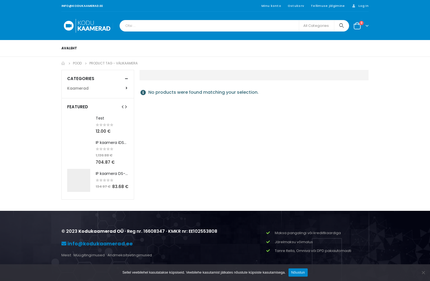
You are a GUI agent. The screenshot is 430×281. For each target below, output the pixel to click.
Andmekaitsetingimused (130, 255)
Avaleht (69, 48)
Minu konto (271, 6)
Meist (66, 255)
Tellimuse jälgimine (328, 6)
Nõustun (298, 272)
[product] (78, 125)
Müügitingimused (89, 255)
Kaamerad (78, 88)
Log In (360, 6)
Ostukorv (296, 6)
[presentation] (122, 107)
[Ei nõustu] (423, 272)
